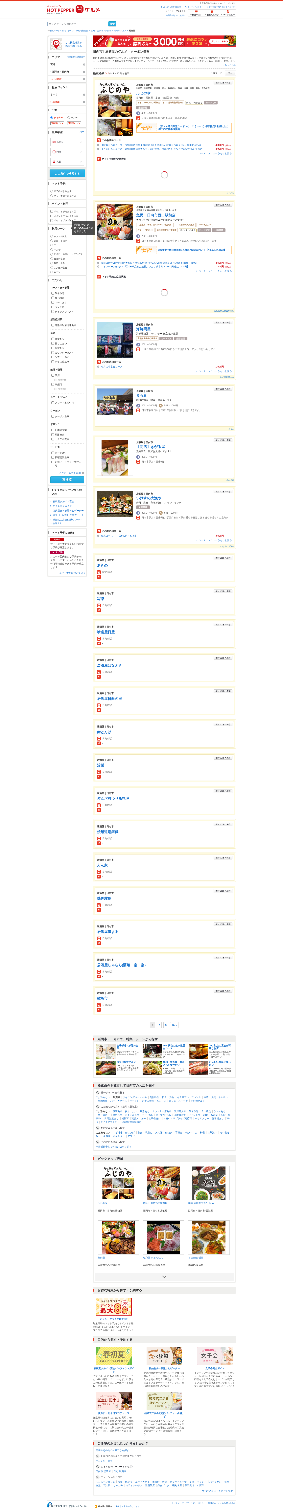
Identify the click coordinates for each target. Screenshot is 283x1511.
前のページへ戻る (58, 31)
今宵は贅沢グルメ (126, 1062)
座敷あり (59, 348)
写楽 (100, 599)
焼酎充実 (59, 434)
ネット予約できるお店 (65, 196)
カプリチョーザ (178, 1481)
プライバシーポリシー (196, 1503)
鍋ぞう (128, 1481)
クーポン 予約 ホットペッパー (222, 7)
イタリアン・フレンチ (189, 1097)
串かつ (188, 1132)
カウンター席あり (64, 352)
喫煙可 (58, 384)
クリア (81, 132)
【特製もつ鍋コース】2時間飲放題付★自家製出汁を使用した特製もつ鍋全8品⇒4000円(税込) (151, 145)
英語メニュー (138, 1118)
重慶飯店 (150, 1485)
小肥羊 (200, 1485)
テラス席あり (62, 361)
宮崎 (93, 31)
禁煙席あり (180, 1111)
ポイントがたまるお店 (65, 211)
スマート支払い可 (64, 402)
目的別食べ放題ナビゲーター (68, 510)
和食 (164, 1097)
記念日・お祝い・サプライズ (68, 254)
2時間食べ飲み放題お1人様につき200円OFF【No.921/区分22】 (192, 250)
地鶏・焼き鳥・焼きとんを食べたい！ (173, 1063)
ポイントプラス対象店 (65, 220)
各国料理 (102, 1101)
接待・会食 (59, 263)
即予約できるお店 (62, 191)
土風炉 (155, 1481)
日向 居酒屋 (119, 1471)
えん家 (102, 865)
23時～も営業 (210, 1115)
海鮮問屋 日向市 (227, 377)
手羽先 (178, 1132)
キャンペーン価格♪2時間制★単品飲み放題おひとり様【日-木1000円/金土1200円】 (145, 266)
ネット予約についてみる (72, 572)
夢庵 (191, 1481)
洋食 (171, 1097)
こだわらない (103, 1097)
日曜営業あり (62, 457)
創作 (179, 57)
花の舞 (106, 1485)
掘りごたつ (61, 343)
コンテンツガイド (195, 7)
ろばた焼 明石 (195, 1257)
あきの (102, 565)
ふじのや (143, 93)
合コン (57, 272)
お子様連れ (154, 1118)
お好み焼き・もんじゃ (154, 1101)
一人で (57, 250)
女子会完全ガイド (62, 506)
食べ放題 (59, 298)
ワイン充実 (194, 1115)
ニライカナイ (142, 1481)
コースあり (61, 302)
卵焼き (168, 1132)
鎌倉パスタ (163, 1485)
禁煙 (57, 375)
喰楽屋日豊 (106, 632)
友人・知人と (60, 236)
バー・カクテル (118, 1101)
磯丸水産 (177, 1485)
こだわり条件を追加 (70, 473)
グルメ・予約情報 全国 (78, 31)
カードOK (60, 453)
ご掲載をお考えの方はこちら (126, 1506)
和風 (166, 57)
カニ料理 (200, 1132)
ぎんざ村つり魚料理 (113, 799)
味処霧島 (104, 898)
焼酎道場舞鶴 (107, 832)
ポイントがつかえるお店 (66, 216)
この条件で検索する (67, 173)
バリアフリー (202, 1118)
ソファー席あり (63, 357)
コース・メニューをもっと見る (215, 153)
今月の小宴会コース (111, 366)
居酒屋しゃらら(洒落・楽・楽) (121, 965)
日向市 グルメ (120, 31)
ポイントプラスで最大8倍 (114, 1319)
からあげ (130, 1132)
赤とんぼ (104, 732)
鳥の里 (101, 1257)
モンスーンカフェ (105, 1481)
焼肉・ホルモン (219, 1097)
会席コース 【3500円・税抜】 (119, 535)
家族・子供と (60, 241)
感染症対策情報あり (65, 325)
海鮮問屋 (143, 329)
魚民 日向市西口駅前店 (156, 215)
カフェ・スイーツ (178, 1101)
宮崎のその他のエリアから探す (112, 1450)
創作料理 (154, 1097)
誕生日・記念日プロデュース (68, 515)
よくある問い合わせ (172, 7)
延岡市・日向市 (104, 31)
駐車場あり (218, 1118)
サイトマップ (178, 1503)
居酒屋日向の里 (109, 699)
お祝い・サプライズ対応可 (68, 464)
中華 (206, 1097)
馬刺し (218, 61)
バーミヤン (215, 1481)
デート (57, 245)
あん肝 (158, 1132)
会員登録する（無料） (176, 15)
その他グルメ (198, 1101)
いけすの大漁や (148, 498)
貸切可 (125, 1118)
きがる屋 (230, 480)
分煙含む (62, 380)
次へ (174, 1025)
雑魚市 (102, 998)
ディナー (58, 117)
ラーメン (134, 1101)
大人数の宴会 (60, 267)
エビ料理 (117, 1132)
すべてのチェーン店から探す (217, 1491)
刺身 (226, 61)
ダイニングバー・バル (135, 1097)
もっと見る (230, 65)
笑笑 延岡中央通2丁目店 (201, 1203)
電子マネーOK (163, 1115)
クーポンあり (62, 416)
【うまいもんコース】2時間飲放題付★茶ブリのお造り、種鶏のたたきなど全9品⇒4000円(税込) (152, 148)
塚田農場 (189, 1485)
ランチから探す (104, 1460)
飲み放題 (59, 293)
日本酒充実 (61, 430)
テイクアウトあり (64, 311)
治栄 (100, 765)
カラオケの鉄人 (134, 1485)
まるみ (141, 395)
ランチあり (61, 307)
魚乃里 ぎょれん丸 (153, 1257)
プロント (201, 1481)
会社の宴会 (59, 258)
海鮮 (173, 57)
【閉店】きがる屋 (150, 447)
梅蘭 (120, 1481)
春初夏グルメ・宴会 (63, 501)
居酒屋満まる (107, 932)
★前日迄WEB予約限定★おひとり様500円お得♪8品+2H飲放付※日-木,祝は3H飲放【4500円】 (151, 262)
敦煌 (164, 1481)
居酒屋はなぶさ (109, 665)
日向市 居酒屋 (103, 1471)
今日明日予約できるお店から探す (113, 1146)
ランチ (74, 117)
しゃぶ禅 (118, 1485)
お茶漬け (212, 1132)
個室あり (59, 339)
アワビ (131, 1136)
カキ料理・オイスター (113, 1136)
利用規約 (212, 1503)
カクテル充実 (62, 439)
